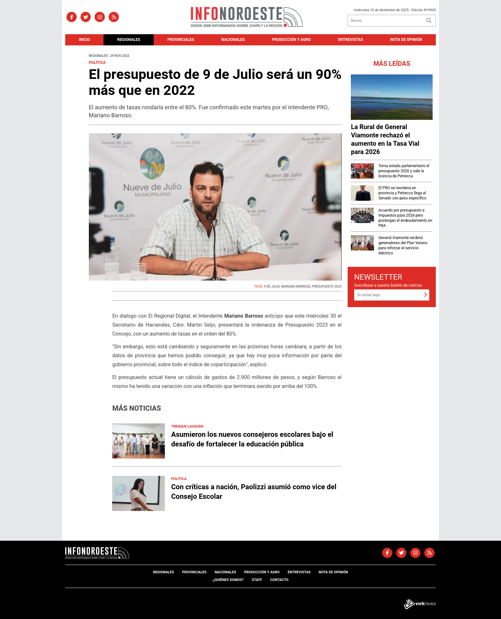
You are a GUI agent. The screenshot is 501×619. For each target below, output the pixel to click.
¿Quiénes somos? (227, 580)
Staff (257, 580)
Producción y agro (291, 40)
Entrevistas (350, 40)
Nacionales (233, 40)
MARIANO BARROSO (296, 286)
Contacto (279, 580)
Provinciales (180, 40)
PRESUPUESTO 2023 (327, 286)
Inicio (84, 40)
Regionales (128, 40)
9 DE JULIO (272, 286)
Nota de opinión (406, 40)
